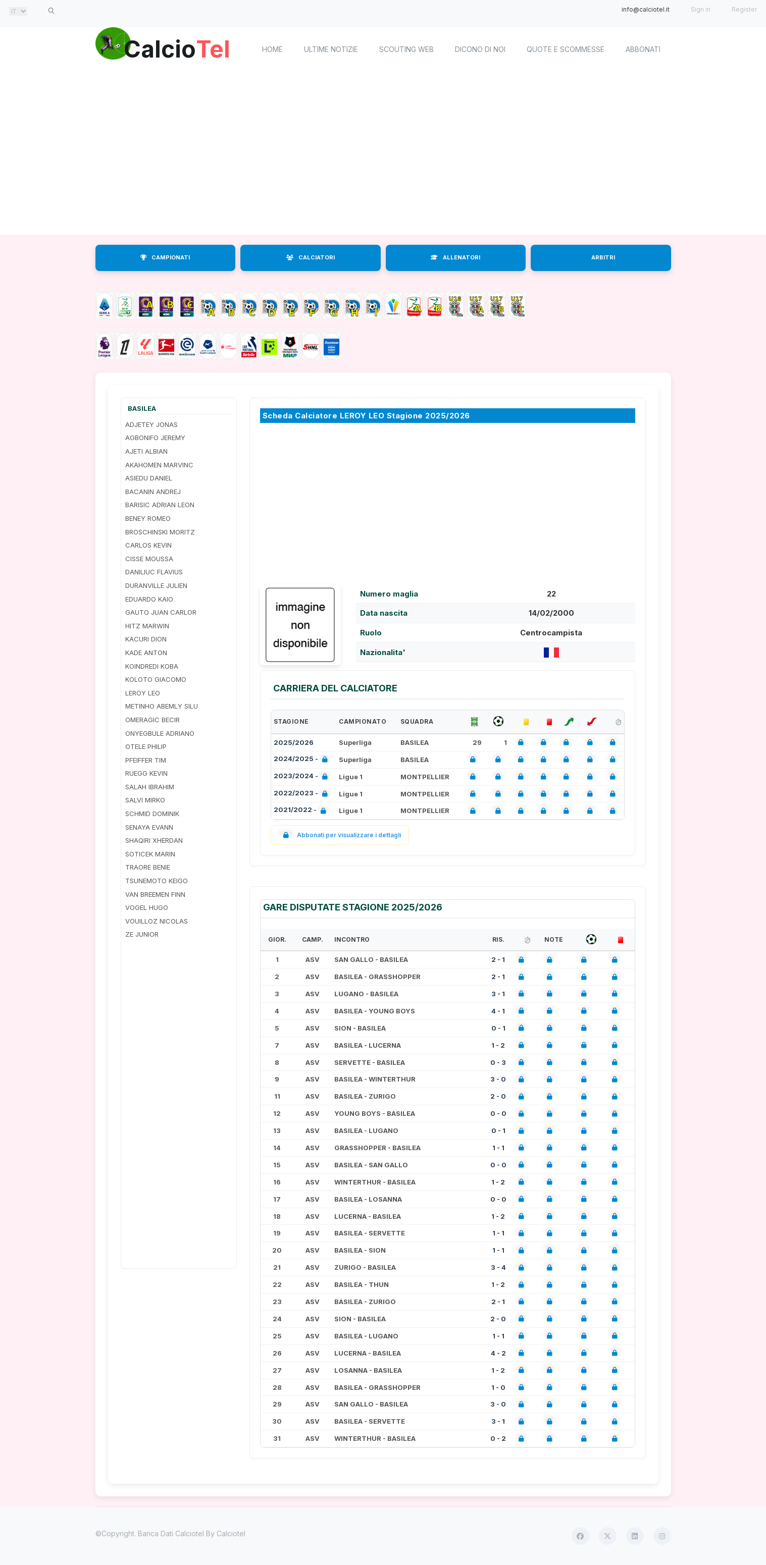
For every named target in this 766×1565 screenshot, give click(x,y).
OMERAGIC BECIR (152, 720)
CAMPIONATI (165, 257)
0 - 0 (498, 1113)
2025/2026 (294, 742)
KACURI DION (146, 639)
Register (744, 9)
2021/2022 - (302, 810)
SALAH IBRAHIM (149, 787)
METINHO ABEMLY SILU (161, 706)
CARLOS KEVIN (148, 545)
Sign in (700, 9)
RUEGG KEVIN (146, 773)
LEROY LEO (142, 693)
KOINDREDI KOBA (151, 666)
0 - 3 (498, 1062)
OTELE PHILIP (146, 746)
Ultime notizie (331, 49)
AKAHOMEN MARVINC (159, 465)
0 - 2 (498, 1438)
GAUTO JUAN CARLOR (160, 612)
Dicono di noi (480, 49)
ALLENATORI (455, 257)
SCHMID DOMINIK (152, 814)
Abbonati (643, 49)
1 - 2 (498, 1045)
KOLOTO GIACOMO (155, 679)
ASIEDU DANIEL (148, 478)
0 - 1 (498, 1028)
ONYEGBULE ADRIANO (159, 733)
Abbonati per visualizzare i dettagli (340, 835)
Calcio (180, 48)
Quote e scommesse (565, 49)
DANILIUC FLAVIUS (154, 572)
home (272, 49)
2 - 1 (498, 959)
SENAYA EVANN (149, 827)
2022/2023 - (303, 794)
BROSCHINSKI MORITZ (160, 532)
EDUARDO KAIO (149, 599)
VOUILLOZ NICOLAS (156, 921)
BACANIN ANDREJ (153, 492)
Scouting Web (406, 49)
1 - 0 (498, 1387)
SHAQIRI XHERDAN (154, 840)
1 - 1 (498, 1148)
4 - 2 (498, 1353)
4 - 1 (498, 1011)
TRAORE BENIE (147, 867)
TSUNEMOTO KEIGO (156, 881)
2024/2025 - (303, 759)
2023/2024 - (303, 777)
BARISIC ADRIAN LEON (159, 505)
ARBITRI (603, 257)
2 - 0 (498, 1096)
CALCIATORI (310, 257)
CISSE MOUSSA (149, 559)
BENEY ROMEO (148, 518)
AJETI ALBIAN (146, 451)
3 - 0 (498, 1079)
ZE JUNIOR (142, 934)
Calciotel (231, 1533)
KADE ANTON (146, 653)
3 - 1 (498, 994)
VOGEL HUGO (146, 907)
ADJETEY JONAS (151, 424)
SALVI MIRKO (145, 800)
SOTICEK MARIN (150, 854)
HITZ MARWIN (147, 626)
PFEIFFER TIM (145, 760)
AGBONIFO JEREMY (155, 438)
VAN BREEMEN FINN (155, 894)
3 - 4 (498, 1267)
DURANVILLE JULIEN (156, 585)
